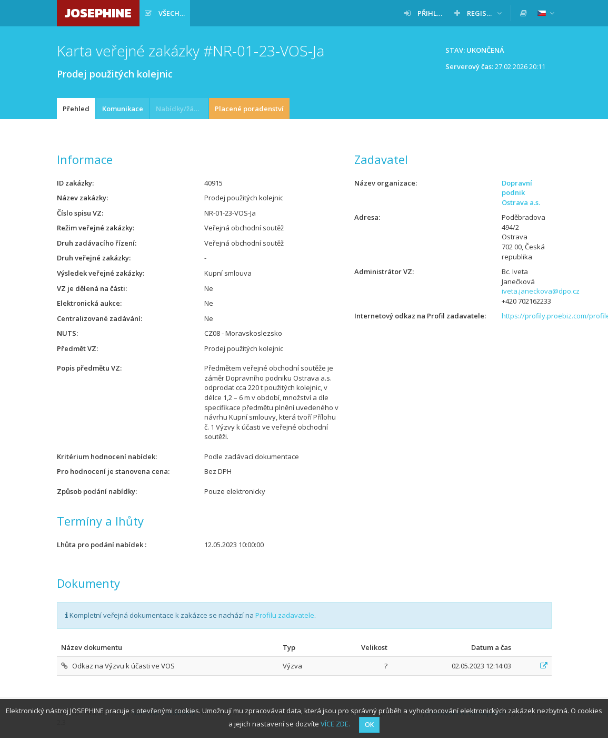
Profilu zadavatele (284, 615)
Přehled (76, 108)
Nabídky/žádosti (182, 108)
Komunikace (122, 108)
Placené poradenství (249, 108)
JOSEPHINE (98, 13)
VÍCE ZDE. (335, 724)
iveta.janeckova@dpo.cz (541, 291)
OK (369, 724)
